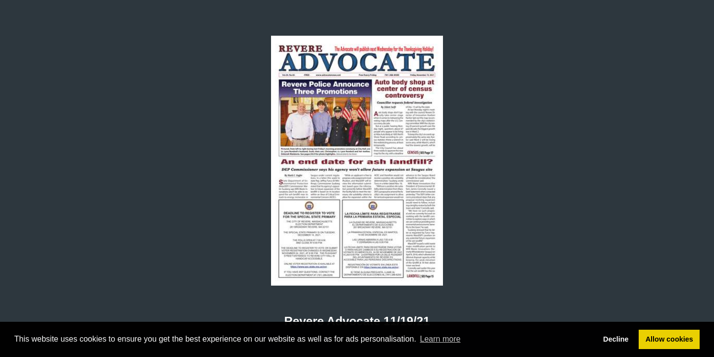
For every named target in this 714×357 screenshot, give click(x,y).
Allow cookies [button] (669, 339)
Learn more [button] (440, 339)
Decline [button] (615, 339)
